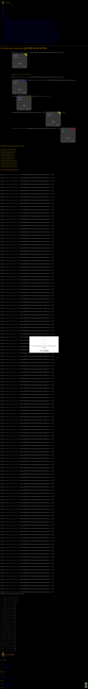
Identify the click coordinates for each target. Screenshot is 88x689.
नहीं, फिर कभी (42, 350)
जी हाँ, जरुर (46, 350)
